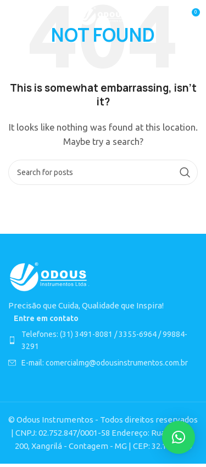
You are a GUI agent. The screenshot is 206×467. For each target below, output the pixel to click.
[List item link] (103, 340)
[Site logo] (103, 15)
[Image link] (49, 276)
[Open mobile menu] (14, 16)
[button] (178, 437)
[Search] (103, 172)
